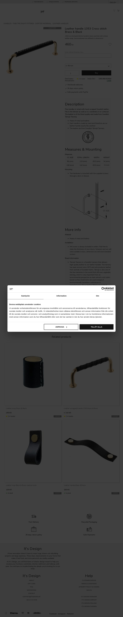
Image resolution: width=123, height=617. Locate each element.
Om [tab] (97, 296)
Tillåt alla (96, 327)
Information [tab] (61, 296)
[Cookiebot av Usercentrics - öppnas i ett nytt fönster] (103, 289)
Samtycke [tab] (25, 296)
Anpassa (61, 327)
